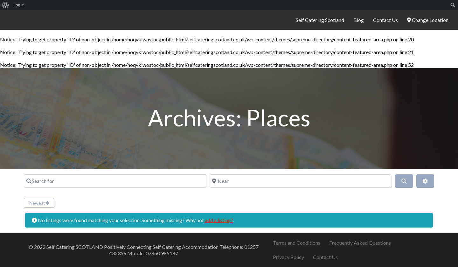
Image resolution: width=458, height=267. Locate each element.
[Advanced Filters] (425, 181)
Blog (358, 20)
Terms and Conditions (296, 243)
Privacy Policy (288, 257)
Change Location (427, 20)
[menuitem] (5, 5)
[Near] (301, 181)
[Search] (404, 181)
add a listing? (219, 220)
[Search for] (115, 181)
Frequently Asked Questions (360, 243)
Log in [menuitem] (18, 5)
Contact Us (385, 20)
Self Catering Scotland (320, 20)
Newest (39, 203)
